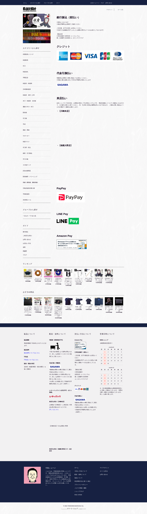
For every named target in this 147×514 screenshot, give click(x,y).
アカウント (108, 9)
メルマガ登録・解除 (80, 488)
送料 (24, 247)
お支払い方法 (27, 243)
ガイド (57, 3)
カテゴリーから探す (34, 3)
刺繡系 (25, 251)
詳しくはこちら (54, 409)
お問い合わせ (108, 3)
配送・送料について (80, 474)
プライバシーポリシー (81, 484)
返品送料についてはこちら (32, 353)
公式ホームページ (94, 3)
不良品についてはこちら (31, 359)
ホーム (25, 3)
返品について (78, 478)
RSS (76, 494)
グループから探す (47, 3)
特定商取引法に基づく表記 (82, 481)
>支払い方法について (81, 471)
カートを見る (104, 471)
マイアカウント (104, 467)
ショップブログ (79, 491)
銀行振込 (25, 232)
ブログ (102, 3)
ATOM (80, 494)
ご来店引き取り (27, 235)
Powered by (73, 509)
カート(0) (119, 9)
